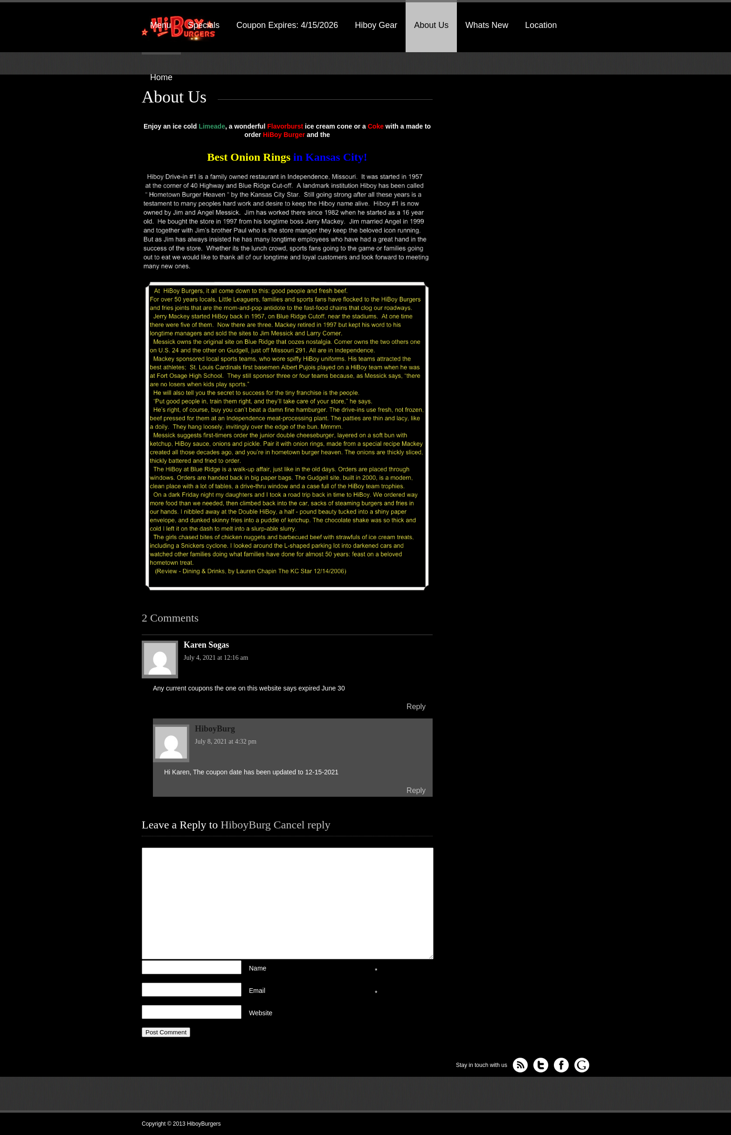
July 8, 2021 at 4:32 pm (225, 741)
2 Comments (170, 618)
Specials (204, 25)
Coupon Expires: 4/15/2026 (287, 25)
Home (161, 77)
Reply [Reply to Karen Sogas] (416, 707)
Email (295, 988)
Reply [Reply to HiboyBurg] (416, 790)
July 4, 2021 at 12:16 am (216, 657)
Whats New (486, 25)
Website (260, 1012)
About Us (431, 25)
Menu (160, 25)
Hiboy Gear (376, 25)
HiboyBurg (246, 825)
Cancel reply (302, 825)
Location (541, 25)
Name (295, 965)
